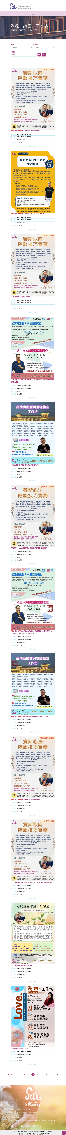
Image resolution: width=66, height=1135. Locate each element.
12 (33, 1074)
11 (28, 1074)
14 (41, 1074)
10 (24, 1074)
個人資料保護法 (30, 1134)
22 (50, 1074)
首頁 (20, 30)
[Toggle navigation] (33, 13)
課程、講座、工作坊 (30, 30)
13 (37, 1074)
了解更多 (33, 146)
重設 (44, 55)
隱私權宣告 (22, 1134)
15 (46, 1074)
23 (54, 1074)
